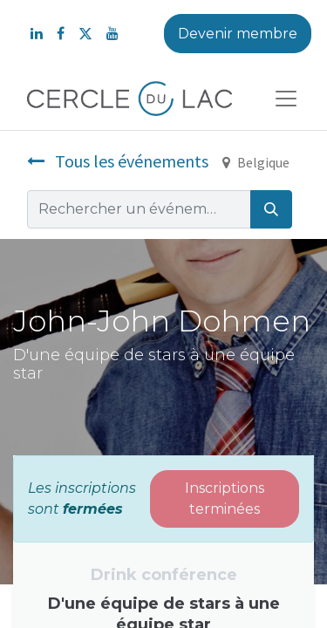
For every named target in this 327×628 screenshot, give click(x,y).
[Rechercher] (271, 209)
